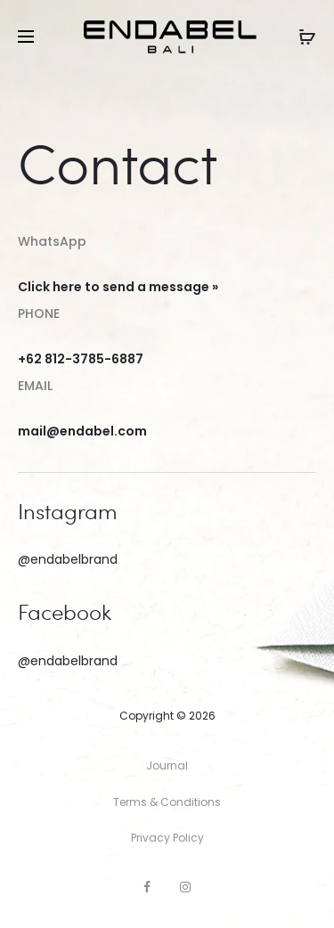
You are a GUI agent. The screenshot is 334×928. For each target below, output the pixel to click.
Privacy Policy (167, 837)
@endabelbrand (68, 559)
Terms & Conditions (167, 802)
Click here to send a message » (118, 287)
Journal (167, 765)
